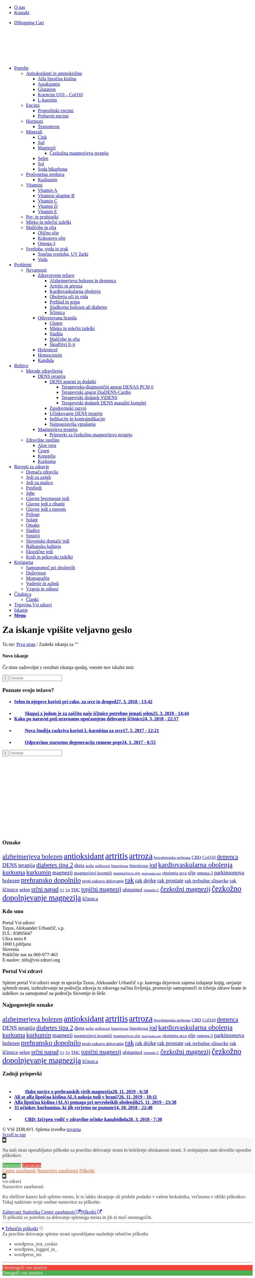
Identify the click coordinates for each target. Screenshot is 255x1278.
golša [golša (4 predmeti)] (90, 866)
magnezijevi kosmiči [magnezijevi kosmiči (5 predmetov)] (93, 872)
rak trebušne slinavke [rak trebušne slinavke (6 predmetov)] (206, 881)
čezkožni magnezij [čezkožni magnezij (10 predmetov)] (185, 889)
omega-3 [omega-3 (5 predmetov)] (205, 872)
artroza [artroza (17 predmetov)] (141, 856)
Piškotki (86, 1170)
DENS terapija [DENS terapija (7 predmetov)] (18, 865)
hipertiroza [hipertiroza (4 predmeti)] (119, 866)
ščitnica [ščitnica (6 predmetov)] (90, 899)
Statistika (31, 1212)
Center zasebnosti (19, 1170)
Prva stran (25, 644)
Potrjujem (11, 1165)
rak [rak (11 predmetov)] (129, 880)
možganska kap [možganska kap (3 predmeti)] (151, 873)
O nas (19, 7)
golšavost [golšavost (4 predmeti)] (102, 866)
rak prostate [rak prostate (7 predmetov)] (170, 880)
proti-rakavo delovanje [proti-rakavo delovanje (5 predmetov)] (103, 880)
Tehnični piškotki (20, 1228)
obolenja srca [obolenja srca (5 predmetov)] (174, 872)
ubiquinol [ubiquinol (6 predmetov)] (132, 889)
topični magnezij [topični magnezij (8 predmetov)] (101, 889)
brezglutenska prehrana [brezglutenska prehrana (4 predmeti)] (172, 857)
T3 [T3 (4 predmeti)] (62, 890)
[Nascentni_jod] (31, 830)
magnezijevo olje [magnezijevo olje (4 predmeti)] (126, 873)
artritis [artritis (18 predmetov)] (116, 856)
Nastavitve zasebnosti (57, 1170)
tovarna (74, 1129)
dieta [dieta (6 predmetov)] (79, 865)
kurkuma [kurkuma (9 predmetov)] (13, 872)
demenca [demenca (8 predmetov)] (227, 856)
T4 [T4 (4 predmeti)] (67, 890)
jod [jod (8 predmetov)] (153, 865)
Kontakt (22, 12)
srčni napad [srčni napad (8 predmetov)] (45, 889)
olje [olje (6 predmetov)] (191, 873)
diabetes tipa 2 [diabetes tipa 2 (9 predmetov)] (54, 865)
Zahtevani (12, 1212)
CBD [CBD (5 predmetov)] (196, 857)
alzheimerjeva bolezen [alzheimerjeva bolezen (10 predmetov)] (32, 856)
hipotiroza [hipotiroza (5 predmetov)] (139, 865)
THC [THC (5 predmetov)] (75, 889)
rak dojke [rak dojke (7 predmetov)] (145, 880)
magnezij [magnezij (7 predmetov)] (62, 872)
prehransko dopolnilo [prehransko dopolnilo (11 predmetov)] (51, 880)
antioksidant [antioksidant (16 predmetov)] (84, 856)
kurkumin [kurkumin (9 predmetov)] (38, 872)
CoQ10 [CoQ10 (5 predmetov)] (209, 857)
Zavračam (31, 1165)
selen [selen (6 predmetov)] (24, 889)
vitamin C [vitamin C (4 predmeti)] (151, 890)
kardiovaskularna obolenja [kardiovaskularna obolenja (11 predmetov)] (195, 865)
